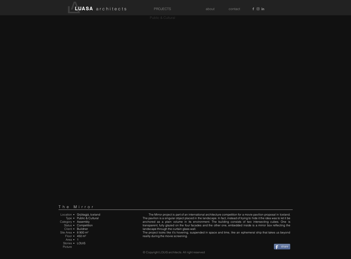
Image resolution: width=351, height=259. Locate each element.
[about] (210, 9)
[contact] (234, 9)
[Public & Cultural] (162, 18)
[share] (282, 246)
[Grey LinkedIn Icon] (263, 9)
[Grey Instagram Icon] (258, 9)
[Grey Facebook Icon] (253, 9)
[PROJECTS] (162, 9)
